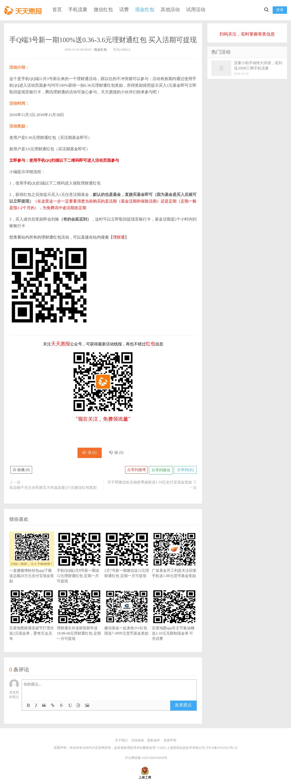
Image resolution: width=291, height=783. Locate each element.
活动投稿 (137, 742)
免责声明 (170, 742)
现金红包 (144, 9)
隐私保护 (153, 742)
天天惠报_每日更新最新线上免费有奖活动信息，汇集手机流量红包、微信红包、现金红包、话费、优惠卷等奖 (24, 9)
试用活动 (195, 9)
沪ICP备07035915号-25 (221, 749)
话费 (124, 9)
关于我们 (121, 742)
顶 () (88, 453)
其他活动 (170, 9)
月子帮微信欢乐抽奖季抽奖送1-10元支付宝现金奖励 (149, 484)
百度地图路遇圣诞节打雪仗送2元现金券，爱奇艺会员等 (31, 624)
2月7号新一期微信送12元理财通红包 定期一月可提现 (126, 564)
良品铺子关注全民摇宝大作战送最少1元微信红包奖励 (53, 489)
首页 (57, 9)
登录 (280, 10)
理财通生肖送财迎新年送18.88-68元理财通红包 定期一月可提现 (79, 624)
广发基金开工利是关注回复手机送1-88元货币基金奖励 (174, 564)
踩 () (118, 453)
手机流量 (77, 9)
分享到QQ (185, 471)
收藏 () (21, 471)
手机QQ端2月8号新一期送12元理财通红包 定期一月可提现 (79, 566)
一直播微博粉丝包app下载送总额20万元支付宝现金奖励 (31, 566)
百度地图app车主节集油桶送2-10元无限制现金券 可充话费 (174, 624)
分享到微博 (134, 471)
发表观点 (183, 706)
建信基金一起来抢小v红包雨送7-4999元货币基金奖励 (126, 621)
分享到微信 (159, 471)
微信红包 (103, 9)
